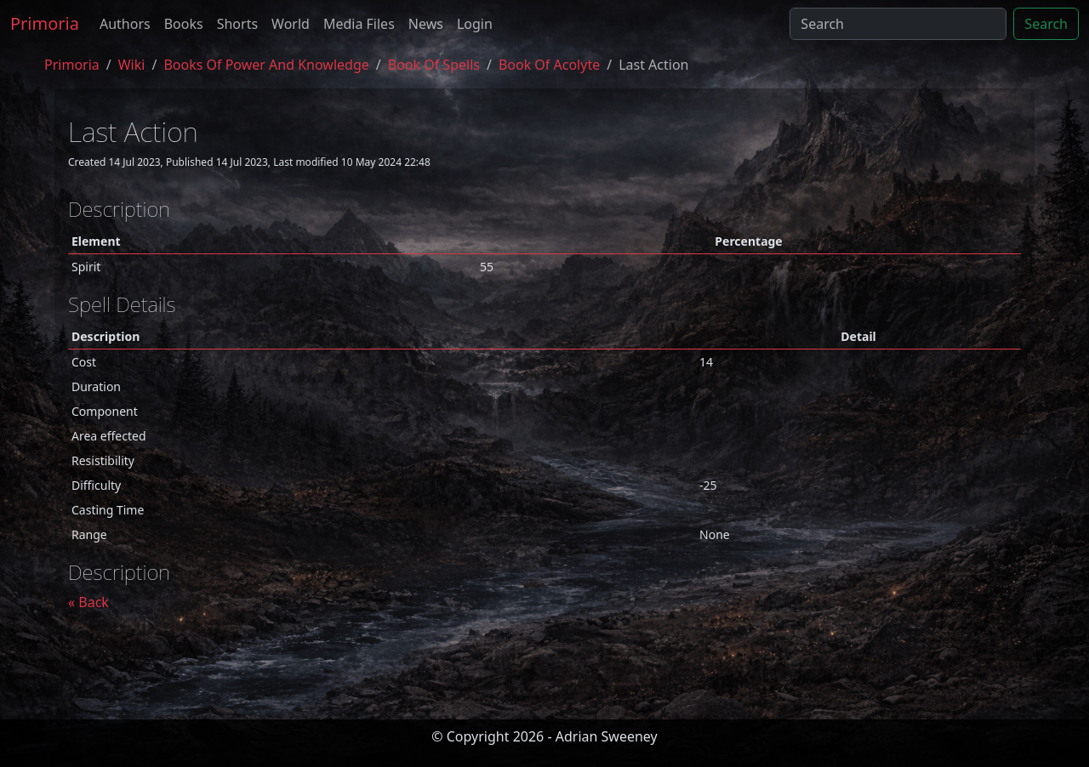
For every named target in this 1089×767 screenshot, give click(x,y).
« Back (88, 602)
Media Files (359, 23)
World (290, 23)
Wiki (131, 64)
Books (183, 23)
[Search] (898, 24)
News (425, 23)
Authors (125, 23)
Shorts (237, 23)
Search (1046, 23)
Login (475, 23)
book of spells (434, 64)
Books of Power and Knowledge (265, 64)
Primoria (44, 23)
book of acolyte (549, 64)
